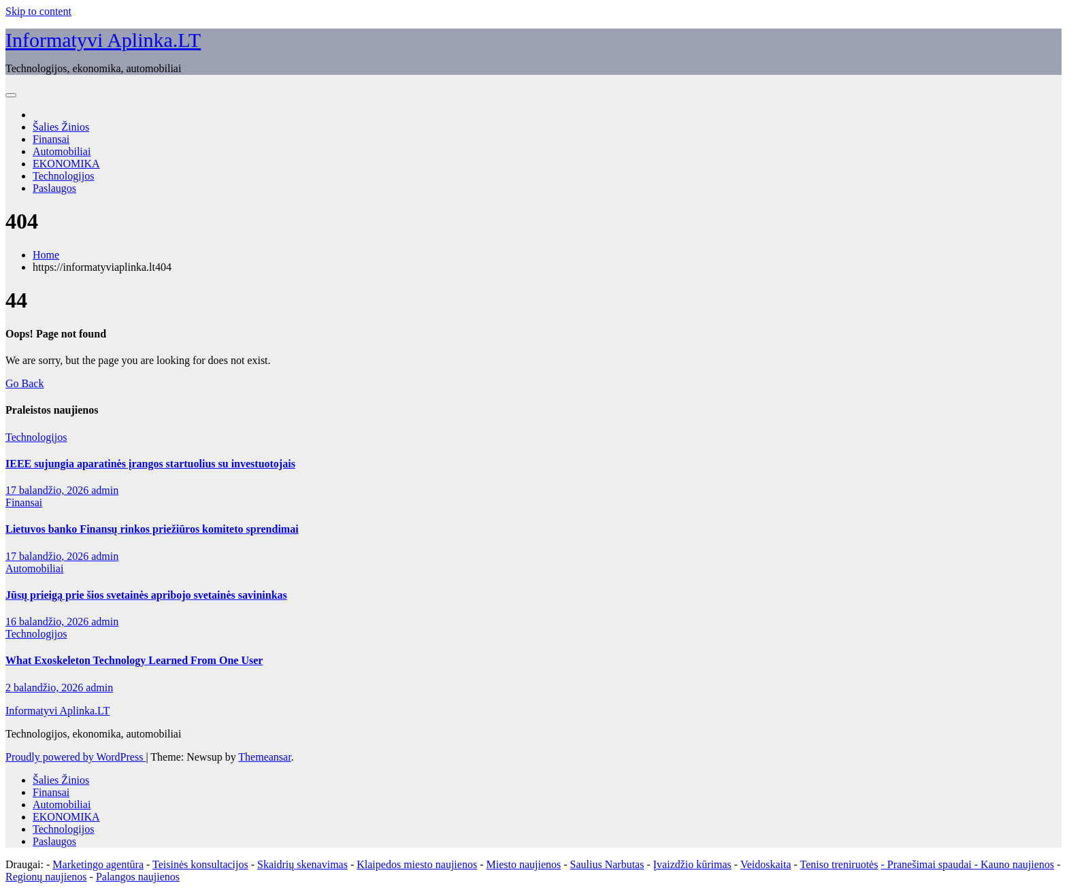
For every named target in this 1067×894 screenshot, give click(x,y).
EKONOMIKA (66, 163)
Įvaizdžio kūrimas (692, 864)
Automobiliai (62, 151)
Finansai (51, 139)
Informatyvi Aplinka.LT (103, 40)
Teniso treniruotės (839, 864)
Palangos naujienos (138, 876)
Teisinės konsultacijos (200, 864)
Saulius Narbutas (607, 864)
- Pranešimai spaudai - (931, 864)
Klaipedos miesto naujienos (417, 864)
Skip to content (38, 11)
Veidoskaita (765, 864)
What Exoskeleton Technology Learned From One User (134, 660)
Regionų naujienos (46, 876)
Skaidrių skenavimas (302, 864)
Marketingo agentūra (98, 864)
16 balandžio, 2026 (48, 621)
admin (104, 490)
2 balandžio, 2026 (45, 687)
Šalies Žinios (61, 127)
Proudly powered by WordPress (75, 757)
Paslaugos (54, 188)
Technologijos (63, 176)
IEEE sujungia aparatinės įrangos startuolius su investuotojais (150, 463)
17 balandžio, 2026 (48, 490)
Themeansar (264, 757)
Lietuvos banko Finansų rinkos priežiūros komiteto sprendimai (152, 529)
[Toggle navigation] (10, 95)
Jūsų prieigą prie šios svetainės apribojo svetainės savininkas (146, 595)
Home (46, 255)
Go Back (24, 383)
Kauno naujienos (1017, 864)
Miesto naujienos (523, 864)
